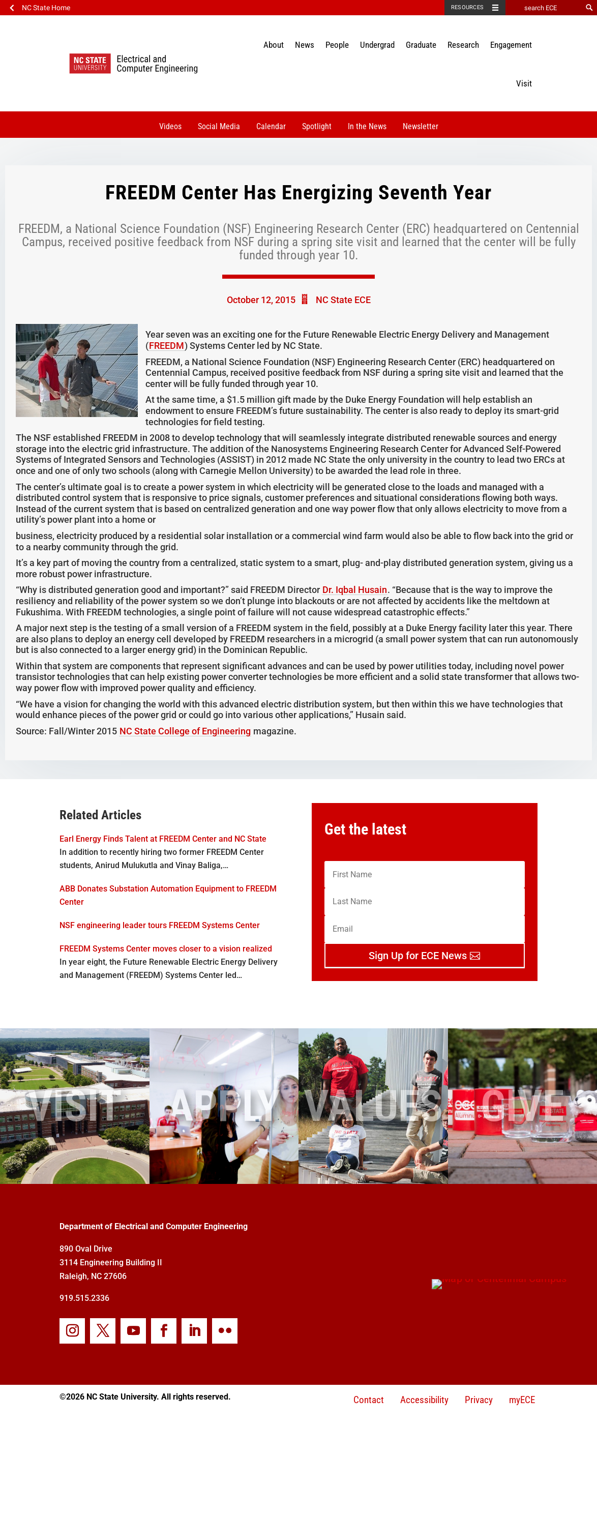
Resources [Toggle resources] (467, 7)
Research (463, 45)
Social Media (219, 126)
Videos (170, 126)
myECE (522, 1400)
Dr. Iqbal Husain (354, 589)
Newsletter (420, 126)
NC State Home (46, 8)
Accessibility (424, 1400)
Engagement (511, 45)
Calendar (271, 126)
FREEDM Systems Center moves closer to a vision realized (165, 949)
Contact (368, 1400)
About (273, 45)
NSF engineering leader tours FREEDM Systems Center (159, 925)
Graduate (421, 45)
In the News (367, 126)
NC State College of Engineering (185, 731)
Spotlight (317, 126)
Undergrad (377, 45)
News (304, 45)
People (337, 45)
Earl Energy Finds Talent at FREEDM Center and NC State (162, 839)
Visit (524, 83)
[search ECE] (543, 7)
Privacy (479, 1400)
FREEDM (166, 345)
